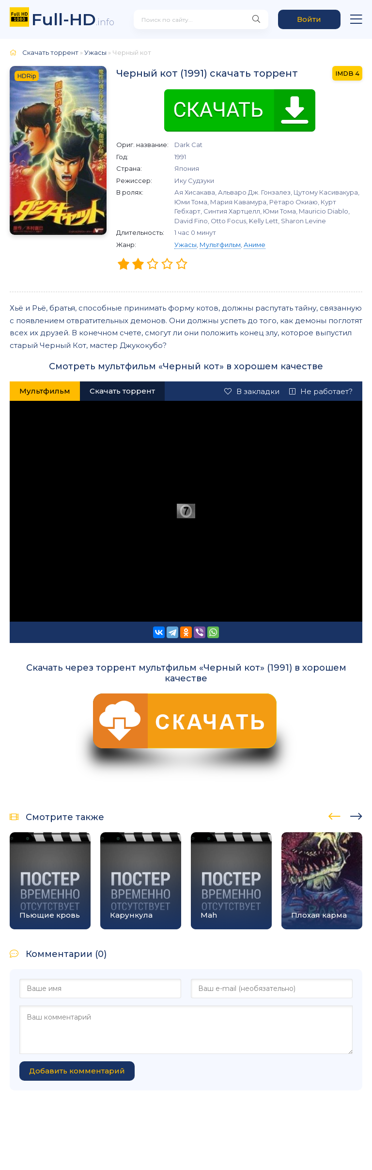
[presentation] (334, 815)
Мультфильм (220, 244)
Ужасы (185, 244)
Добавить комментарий (77, 1070)
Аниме (254, 244)
